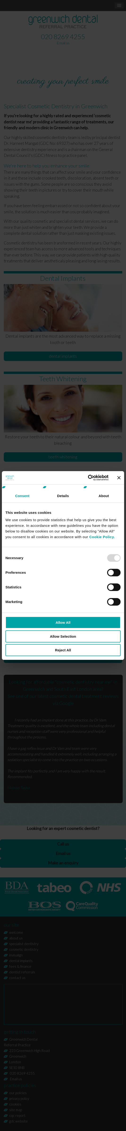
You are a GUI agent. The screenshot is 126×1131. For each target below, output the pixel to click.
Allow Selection (63, 636)
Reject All (63, 650)
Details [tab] (63, 496)
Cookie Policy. (102, 537)
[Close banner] (119, 477)
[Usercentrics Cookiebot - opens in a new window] (88, 478)
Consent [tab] (22, 496)
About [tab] (104, 496)
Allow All (63, 622)
